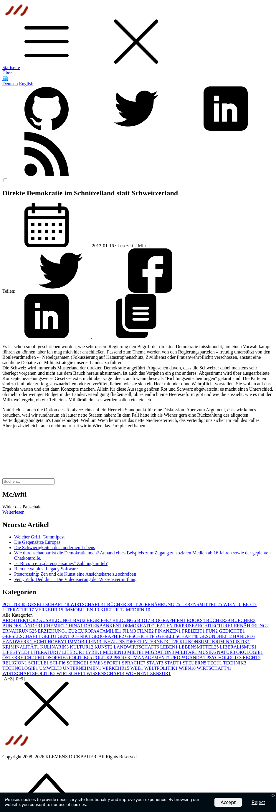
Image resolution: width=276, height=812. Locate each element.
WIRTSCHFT (71, 673)
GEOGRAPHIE (108, 636)
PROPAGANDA (188, 657)
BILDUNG (124, 620)
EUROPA (89, 630)
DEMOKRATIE (140, 625)
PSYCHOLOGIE (224, 657)
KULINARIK (55, 646)
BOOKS (196, 620)
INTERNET (156, 641)
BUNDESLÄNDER (23, 625)
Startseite (11, 67)
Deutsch (10, 83)
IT (139, 604)
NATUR (226, 652)
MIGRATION (160, 652)
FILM (130, 630)
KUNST (104, 646)
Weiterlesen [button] (13, 512)
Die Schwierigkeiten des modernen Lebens (54, 547)
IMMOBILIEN (82, 609)
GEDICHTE (232, 630)
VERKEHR (50, 609)
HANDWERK (17, 641)
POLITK (103, 657)
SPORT (113, 662)
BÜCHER (120, 604)
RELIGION (15, 662)
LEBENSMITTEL (202, 604)
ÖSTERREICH (18, 657)
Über (7, 72)
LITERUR (74, 652)
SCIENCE (78, 662)
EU (73, 630)
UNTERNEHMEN (82, 668)
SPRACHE (134, 662)
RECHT (251, 657)
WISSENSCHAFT (106, 673)
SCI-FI (58, 662)
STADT (173, 662)
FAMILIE (111, 630)
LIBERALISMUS (238, 646)
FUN (212, 630)
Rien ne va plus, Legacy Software (46, 568)
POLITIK (15, 604)
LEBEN (169, 646)
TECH (215, 662)
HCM (40, 641)
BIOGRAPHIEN (168, 620)
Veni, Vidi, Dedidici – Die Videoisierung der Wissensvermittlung (75, 579)
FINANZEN (168, 630)
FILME (146, 630)
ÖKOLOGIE (249, 652)
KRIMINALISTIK (231, 641)
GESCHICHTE (141, 636)
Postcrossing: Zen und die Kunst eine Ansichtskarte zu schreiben (75, 574)
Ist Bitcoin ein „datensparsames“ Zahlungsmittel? (61, 563)
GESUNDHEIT (216, 636)
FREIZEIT (194, 630)
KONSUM (200, 641)
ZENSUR (160, 673)
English (26, 83)
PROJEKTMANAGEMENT (142, 657)
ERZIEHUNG (53, 630)
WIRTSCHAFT (88, 604)
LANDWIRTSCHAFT (137, 646)
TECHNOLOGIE (20, 668)
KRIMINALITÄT (21, 646)
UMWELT (51, 668)
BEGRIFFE (100, 620)
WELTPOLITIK (161, 668)
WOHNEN (137, 673)
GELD (50, 636)
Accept (228, 802)
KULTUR (113, 609)
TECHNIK (234, 662)
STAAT (156, 662)
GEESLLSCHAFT (22, 636)
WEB (137, 668)
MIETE (136, 652)
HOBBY (58, 641)
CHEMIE (54, 625)
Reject (258, 802)
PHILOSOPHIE (52, 657)
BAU (80, 620)
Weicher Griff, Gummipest (39, 536)
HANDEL (244, 636)
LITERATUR (18, 609)
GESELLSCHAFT (49, 604)
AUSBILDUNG (56, 620)
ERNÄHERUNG (251, 625)
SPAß (97, 662)
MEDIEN (138, 609)
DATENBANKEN (103, 625)
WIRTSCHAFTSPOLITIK (29, 673)
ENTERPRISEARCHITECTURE (200, 625)
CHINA (74, 625)
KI (183, 641)
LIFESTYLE (16, 652)
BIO (250, 604)
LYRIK (94, 652)
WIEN (233, 604)
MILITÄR (186, 652)
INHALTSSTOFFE (123, 641)
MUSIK (207, 652)
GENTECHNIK (75, 636)
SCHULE (39, 662)
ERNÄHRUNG (163, 604)
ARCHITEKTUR (20, 620)
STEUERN (195, 662)
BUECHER (243, 620)
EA (161, 625)
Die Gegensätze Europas (37, 542)
